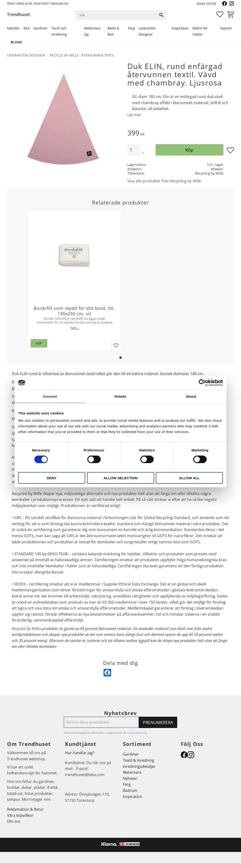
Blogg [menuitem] (16, 42)
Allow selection (121, 478)
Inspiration (132, 796)
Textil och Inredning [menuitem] (59, 31)
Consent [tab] (50, 396)
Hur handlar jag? (79, 752)
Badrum (130, 790)
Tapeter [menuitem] (226, 28)
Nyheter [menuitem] (13, 28)
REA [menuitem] (27, 28)
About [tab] (191, 396)
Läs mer (134, 114)
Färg (127, 784)
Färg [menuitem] (131, 28)
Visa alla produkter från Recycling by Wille (164, 181)
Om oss (13, 821)
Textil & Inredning (138, 760)
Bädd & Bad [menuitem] (113, 31)
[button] (219, 14)
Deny (52, 478)
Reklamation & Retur (25, 809)
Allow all (189, 478)
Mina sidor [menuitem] (206, 3)
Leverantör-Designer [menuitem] (148, 31)
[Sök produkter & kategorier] (116, 15)
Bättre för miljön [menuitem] (200, 31)
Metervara (132, 772)
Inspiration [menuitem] (180, 28)
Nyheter (130, 778)
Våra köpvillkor (20, 815)
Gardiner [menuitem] (40, 28)
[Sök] (161, 15)
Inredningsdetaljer (139, 766)
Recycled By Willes (26, 628)
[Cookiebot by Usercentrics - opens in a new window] (202, 382)
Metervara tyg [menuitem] (92, 31)
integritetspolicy (137, 732)
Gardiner (131, 754)
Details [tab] (120, 396)
